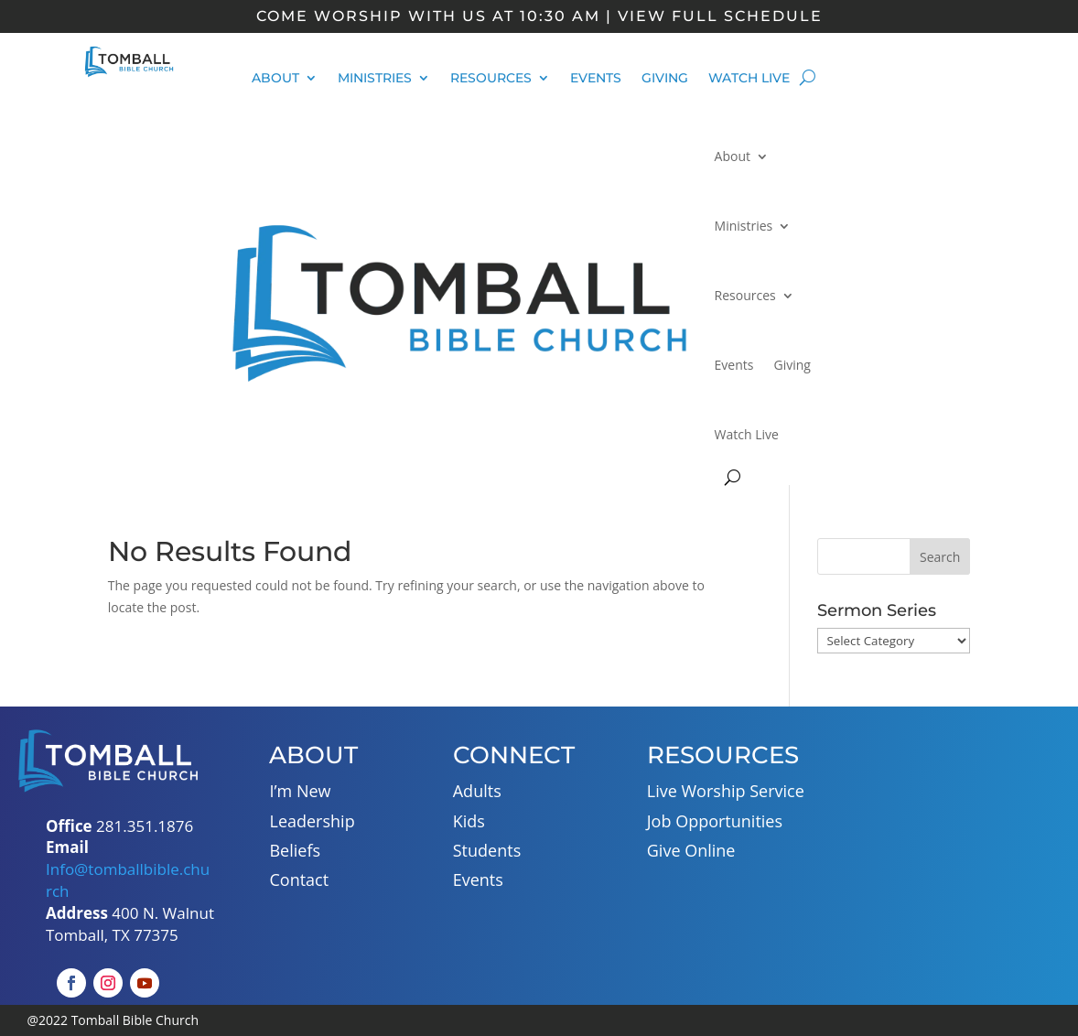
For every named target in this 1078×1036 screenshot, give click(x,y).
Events (595, 78)
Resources (491, 78)
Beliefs (294, 850)
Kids (469, 821)
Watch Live (749, 78)
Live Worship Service (725, 791)
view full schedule (720, 16)
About (275, 78)
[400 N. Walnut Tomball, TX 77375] (970, 853)
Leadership (311, 821)
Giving (664, 78)
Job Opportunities (714, 821)
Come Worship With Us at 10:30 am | (434, 16)
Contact (299, 879)
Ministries (375, 78)
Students (487, 850)
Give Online (691, 850)
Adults (477, 791)
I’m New (299, 791)
